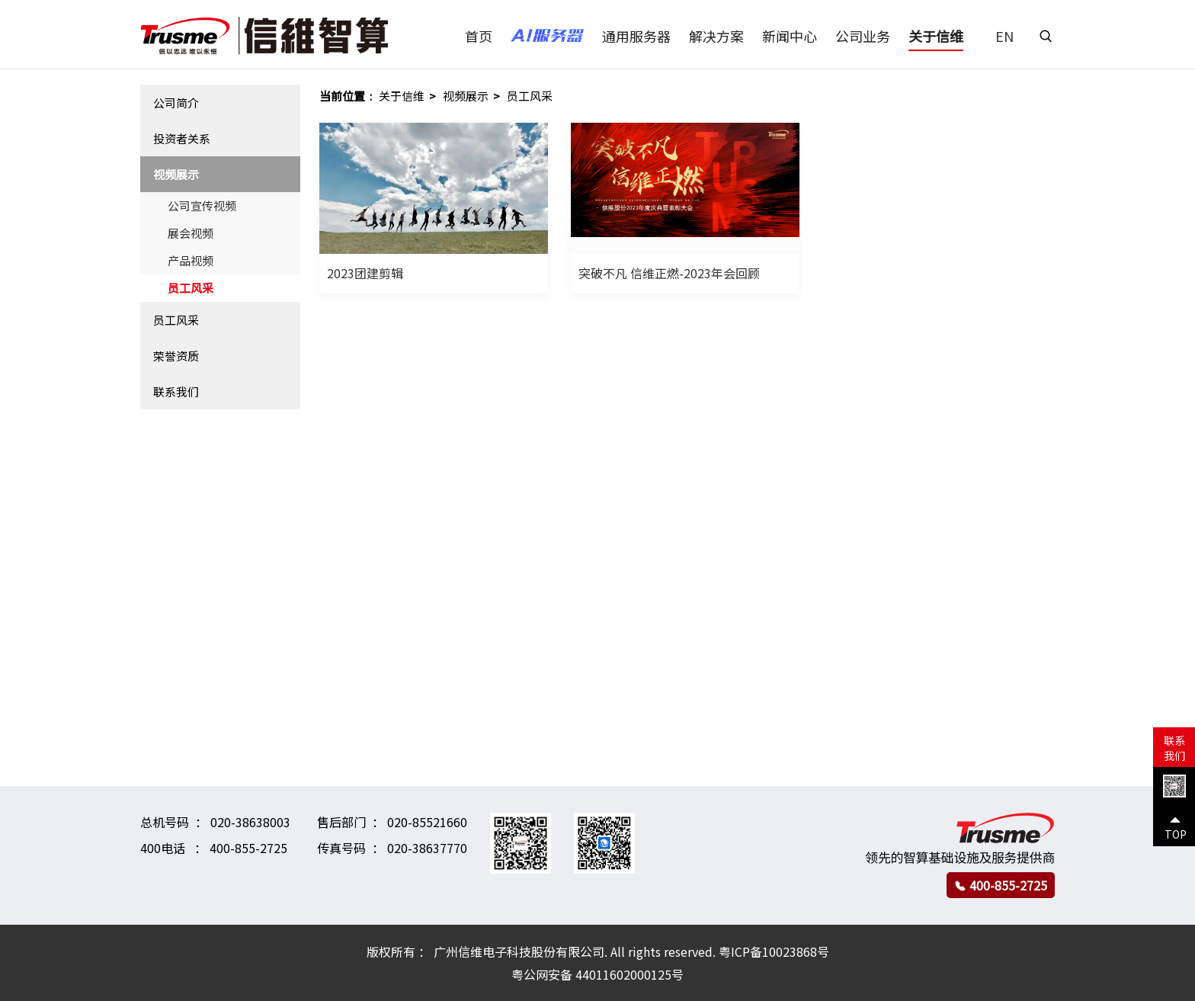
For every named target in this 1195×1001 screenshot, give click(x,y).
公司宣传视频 (202, 205)
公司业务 (862, 36)
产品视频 (190, 260)
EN (1004, 36)
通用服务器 (636, 36)
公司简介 (176, 103)
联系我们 (176, 391)
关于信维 (935, 36)
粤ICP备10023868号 (774, 951)
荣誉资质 (176, 356)
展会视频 (190, 233)
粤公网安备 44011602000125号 (597, 974)
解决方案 (716, 36)
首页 (478, 36)
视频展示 (176, 174)
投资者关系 (181, 138)
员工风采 (190, 288)
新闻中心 (789, 36)
